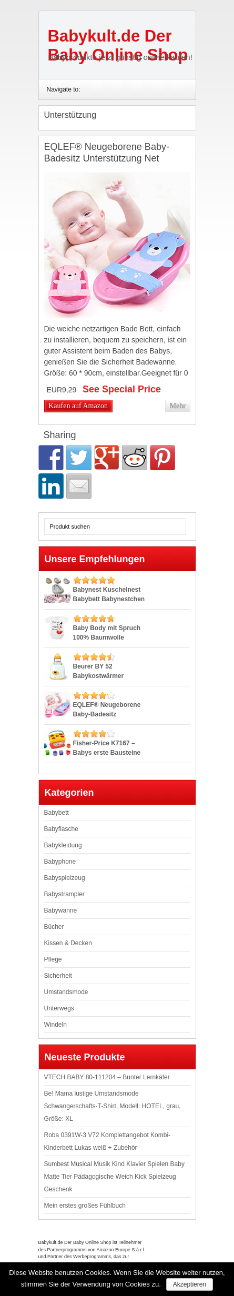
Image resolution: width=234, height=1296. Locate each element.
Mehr (177, 406)
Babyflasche (61, 829)
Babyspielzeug (64, 878)
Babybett (56, 812)
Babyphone (60, 861)
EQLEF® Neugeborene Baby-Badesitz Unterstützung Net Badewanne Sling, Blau (106, 158)
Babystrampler (64, 894)
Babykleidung (63, 845)
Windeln (55, 1024)
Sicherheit (58, 975)
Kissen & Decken (68, 943)
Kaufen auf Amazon (78, 406)
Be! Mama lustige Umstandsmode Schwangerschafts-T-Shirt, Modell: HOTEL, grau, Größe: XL (112, 1106)
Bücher (54, 926)
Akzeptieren (189, 1284)
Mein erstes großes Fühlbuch (85, 1205)
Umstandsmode (66, 992)
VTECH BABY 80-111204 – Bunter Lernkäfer (107, 1077)
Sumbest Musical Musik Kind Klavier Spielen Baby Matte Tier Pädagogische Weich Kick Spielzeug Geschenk (114, 1176)
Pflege (53, 959)
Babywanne (60, 910)
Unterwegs (59, 1008)
